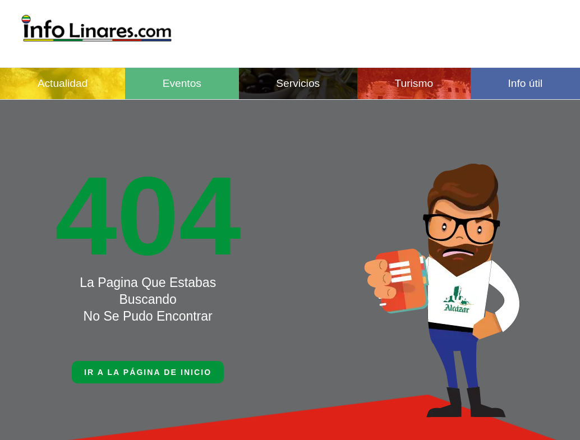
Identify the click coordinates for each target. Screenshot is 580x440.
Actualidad (63, 83)
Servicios (298, 83)
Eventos (182, 83)
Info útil (525, 83)
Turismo (414, 83)
